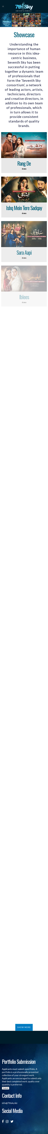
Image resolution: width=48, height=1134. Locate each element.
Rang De (24, 163)
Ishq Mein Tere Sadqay (24, 208)
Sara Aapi (24, 252)
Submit (5, 1088)
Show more (24, 1027)
